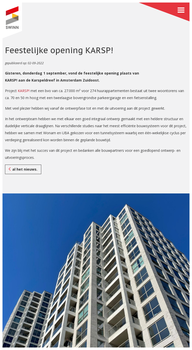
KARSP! (24, 90)
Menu (164, 12)
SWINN (12, 20)
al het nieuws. (25, 169)
